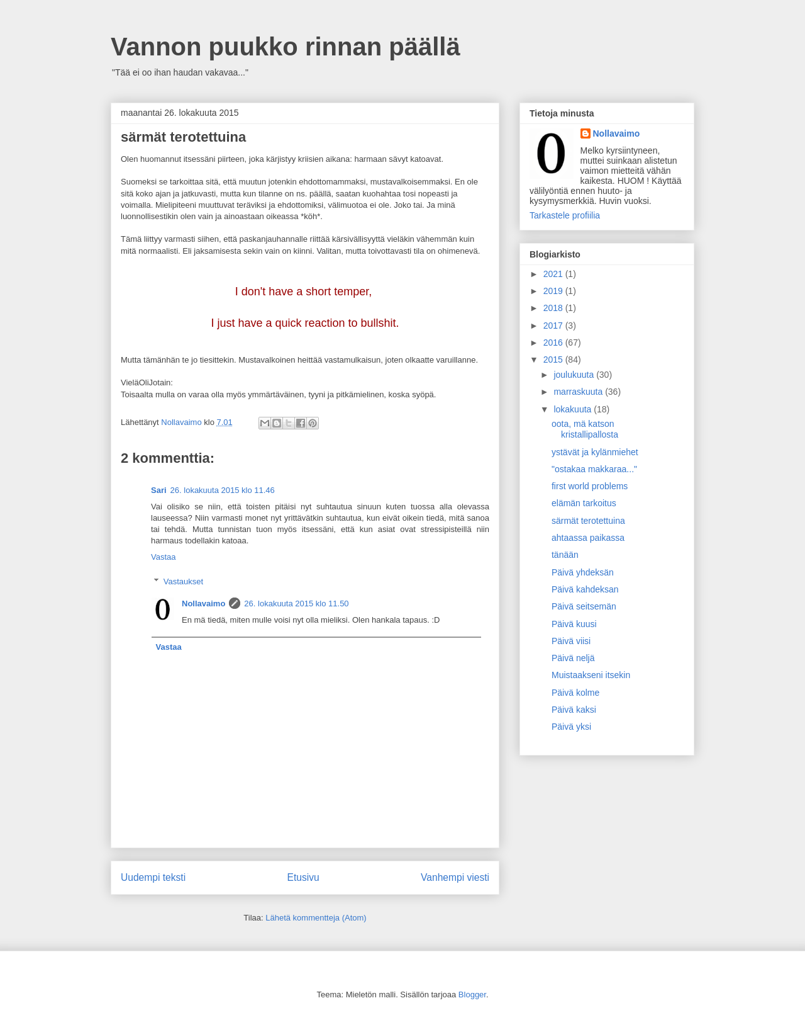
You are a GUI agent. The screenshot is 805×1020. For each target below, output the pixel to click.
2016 (554, 342)
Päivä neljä (573, 658)
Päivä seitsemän (584, 606)
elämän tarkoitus (584, 503)
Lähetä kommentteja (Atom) (315, 917)
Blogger (472, 994)
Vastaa (163, 557)
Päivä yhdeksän (583, 572)
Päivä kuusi (574, 624)
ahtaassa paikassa (588, 538)
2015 (554, 359)
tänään (565, 555)
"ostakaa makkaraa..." (594, 469)
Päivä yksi (571, 727)
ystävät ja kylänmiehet (595, 452)
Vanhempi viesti (455, 877)
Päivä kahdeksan (585, 589)
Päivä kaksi (574, 710)
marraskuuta (579, 392)
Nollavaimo (203, 603)
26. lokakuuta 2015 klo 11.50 (296, 603)
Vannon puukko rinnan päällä (285, 46)
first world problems (590, 486)
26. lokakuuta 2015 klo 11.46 (222, 490)
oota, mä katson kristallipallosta (585, 429)
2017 (554, 325)
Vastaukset (183, 581)
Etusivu (303, 877)
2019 (554, 291)
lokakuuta (573, 409)
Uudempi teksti (153, 877)
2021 (554, 274)
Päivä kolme (575, 693)
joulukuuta (574, 375)
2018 (554, 308)
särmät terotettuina (588, 521)
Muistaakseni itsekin (591, 675)
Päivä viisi (571, 641)
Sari (159, 490)
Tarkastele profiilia (565, 215)
